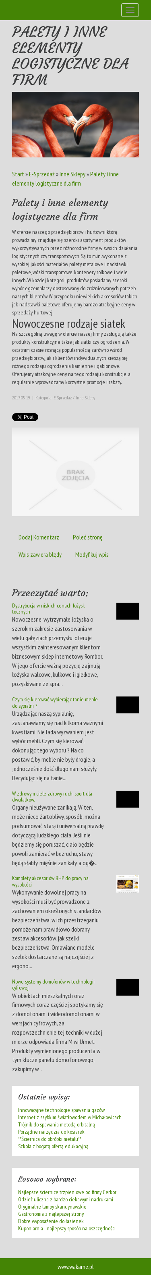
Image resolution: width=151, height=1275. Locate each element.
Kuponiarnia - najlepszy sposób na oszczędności (67, 1228)
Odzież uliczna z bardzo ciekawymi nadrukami (65, 1199)
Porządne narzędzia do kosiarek (51, 1131)
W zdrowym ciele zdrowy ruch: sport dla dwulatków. (52, 796)
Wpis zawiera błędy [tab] (40, 554)
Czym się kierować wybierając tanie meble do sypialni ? (55, 702)
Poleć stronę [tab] (88, 537)
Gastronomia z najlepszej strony (51, 1213)
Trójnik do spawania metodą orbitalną (56, 1124)
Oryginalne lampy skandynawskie (52, 1206)
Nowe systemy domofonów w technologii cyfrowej (53, 984)
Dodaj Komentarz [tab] (39, 537)
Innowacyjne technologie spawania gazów (61, 1110)
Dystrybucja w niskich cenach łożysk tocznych (48, 608)
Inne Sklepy (72, 174)
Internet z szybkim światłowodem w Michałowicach (70, 1117)
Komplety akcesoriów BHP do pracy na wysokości (50, 881)
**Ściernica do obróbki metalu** (49, 1139)
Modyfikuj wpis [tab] (92, 554)
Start (18, 174)
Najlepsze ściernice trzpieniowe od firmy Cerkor (67, 1192)
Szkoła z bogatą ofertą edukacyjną (53, 1146)
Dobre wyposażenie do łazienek (51, 1221)
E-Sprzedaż (42, 174)
